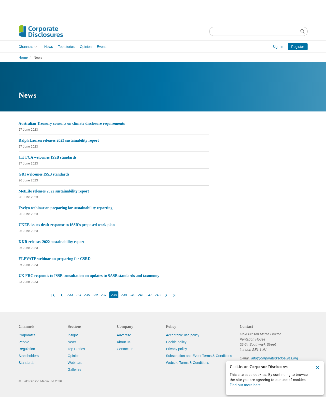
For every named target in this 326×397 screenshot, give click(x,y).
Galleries (74, 369)
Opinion (86, 47)
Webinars (75, 363)
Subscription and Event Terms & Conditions (199, 356)
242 (149, 295)
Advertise (124, 335)
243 (157, 295)
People (24, 342)
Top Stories (76, 349)
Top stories (66, 47)
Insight (73, 335)
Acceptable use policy (182, 335)
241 (141, 295)
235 (87, 295)
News (48, 47)
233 (70, 295)
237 (104, 295)
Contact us (125, 349)
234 (78, 295)
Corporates (27, 335)
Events (102, 47)
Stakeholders (29, 356)
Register (297, 47)
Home (23, 57)
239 (124, 295)
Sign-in (277, 47)
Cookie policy (176, 342)
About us (123, 342)
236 (95, 295)
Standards (26, 363)
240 (132, 295)
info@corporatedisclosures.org (274, 358)
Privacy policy (176, 349)
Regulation (27, 349)
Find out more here (245, 385)
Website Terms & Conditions (187, 363)
